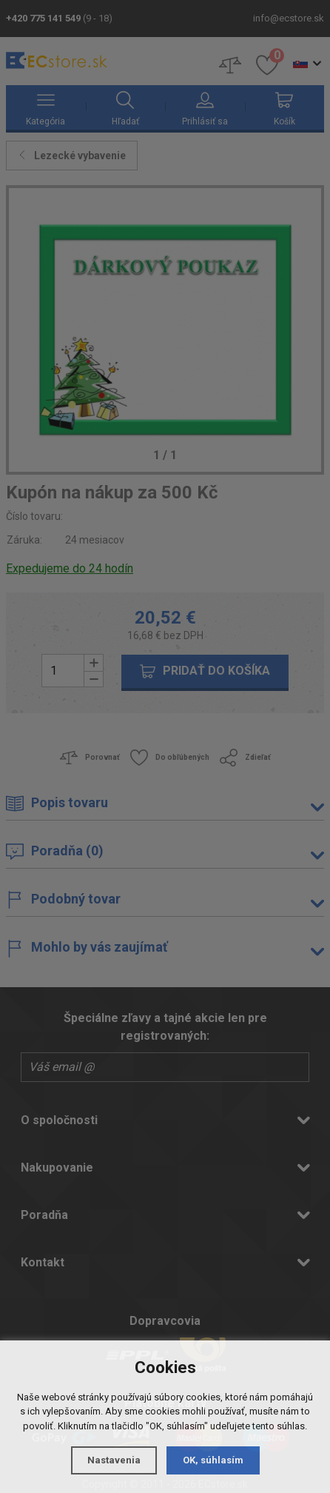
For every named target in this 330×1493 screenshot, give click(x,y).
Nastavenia (114, 1460)
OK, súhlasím (213, 1460)
